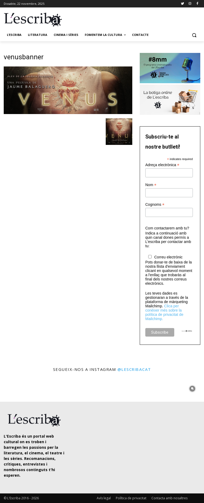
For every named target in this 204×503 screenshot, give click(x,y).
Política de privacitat (131, 498)
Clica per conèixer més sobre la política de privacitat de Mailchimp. (164, 312)
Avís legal (104, 498)
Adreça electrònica (162, 164)
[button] (194, 35)
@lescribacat (134, 369)
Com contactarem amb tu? (167, 228)
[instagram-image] (11, 387)
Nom (150, 184)
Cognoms (154, 204)
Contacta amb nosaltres (169, 498)
